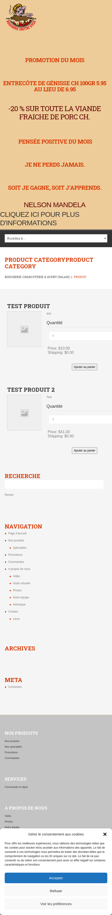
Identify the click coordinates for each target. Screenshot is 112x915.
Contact (13, 611)
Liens (16, 619)
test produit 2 (31, 389)
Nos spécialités (13, 746)
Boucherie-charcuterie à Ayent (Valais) (37, 277)
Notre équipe (21, 597)
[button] (105, 834)
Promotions (15, 554)
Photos (17, 590)
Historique (19, 604)
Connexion (15, 687)
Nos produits (16, 540)
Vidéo (16, 576)
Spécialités (20, 547)
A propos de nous (19, 569)
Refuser (56, 891)
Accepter (56, 878)
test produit (28, 306)
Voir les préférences (56, 904)
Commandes (16, 562)
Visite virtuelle (21, 583)
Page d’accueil (17, 533)
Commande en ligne (16, 787)
